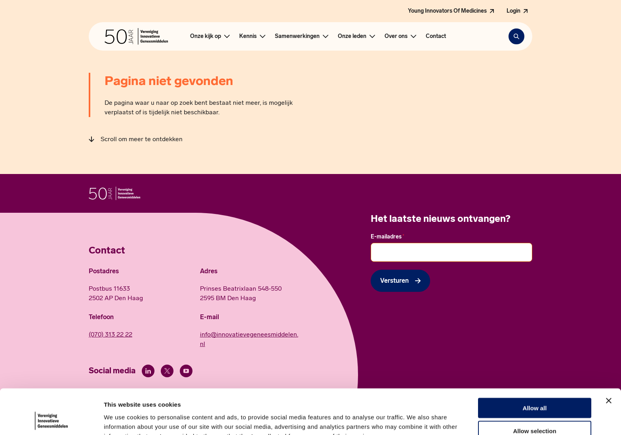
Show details (415, 419)
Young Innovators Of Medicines (447, 11)
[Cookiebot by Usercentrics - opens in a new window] (51, 420)
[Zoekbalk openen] (516, 36)
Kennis (248, 36)
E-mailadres (387, 236)
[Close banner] (608, 358)
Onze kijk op (205, 36)
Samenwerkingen (297, 36)
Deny (535, 412)
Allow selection (534, 389)
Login (513, 11)
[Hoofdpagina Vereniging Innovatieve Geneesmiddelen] (136, 36)
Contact (436, 36)
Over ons (396, 36)
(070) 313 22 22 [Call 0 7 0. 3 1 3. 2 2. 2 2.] (110, 334)
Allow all (535, 365)
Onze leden (352, 36)
